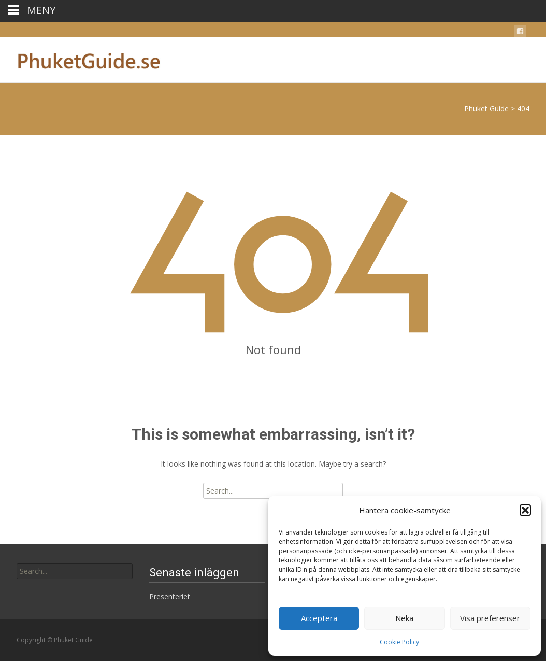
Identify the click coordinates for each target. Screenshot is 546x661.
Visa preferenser (490, 618)
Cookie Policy (399, 642)
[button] (525, 510)
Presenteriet (169, 596)
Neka (404, 618)
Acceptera (319, 618)
